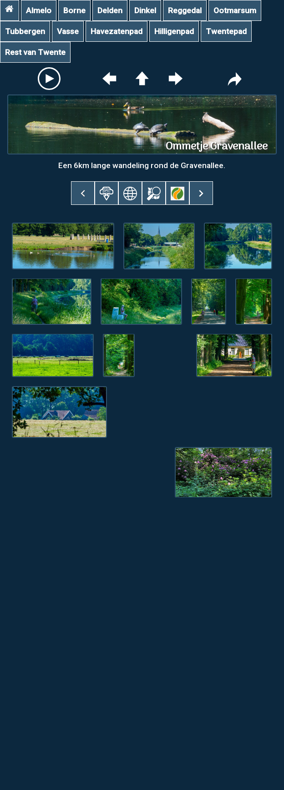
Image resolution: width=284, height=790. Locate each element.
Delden (109, 10)
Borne (74, 10)
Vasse (68, 31)
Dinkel (145, 10)
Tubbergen (25, 31)
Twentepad (226, 31)
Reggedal (185, 10)
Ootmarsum (234, 10)
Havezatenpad (116, 31)
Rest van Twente (35, 52)
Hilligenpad (174, 31)
